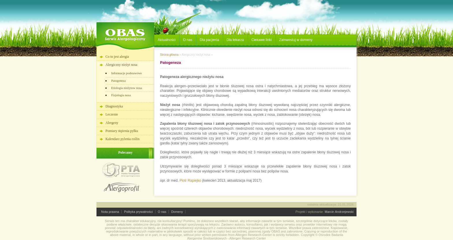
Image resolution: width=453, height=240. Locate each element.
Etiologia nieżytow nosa (126, 88)
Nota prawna (110, 211)
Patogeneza (118, 80)
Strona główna (169, 54)
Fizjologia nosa (121, 95)
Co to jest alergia (117, 57)
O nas (162, 211)
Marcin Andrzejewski (339, 211)
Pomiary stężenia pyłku (121, 131)
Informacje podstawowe (126, 73)
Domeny (177, 211)
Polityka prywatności (138, 211)
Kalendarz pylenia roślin (122, 139)
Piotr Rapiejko (190, 180)
